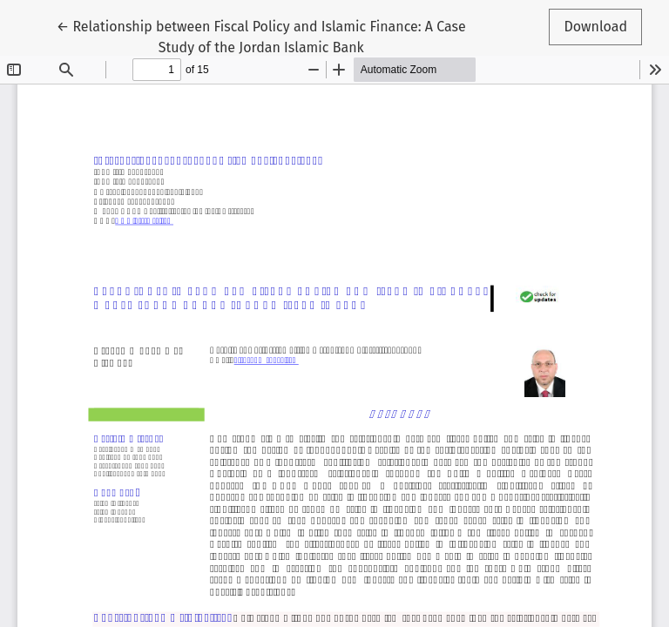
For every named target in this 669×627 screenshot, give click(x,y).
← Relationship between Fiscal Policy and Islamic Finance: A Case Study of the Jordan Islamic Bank (261, 36)
